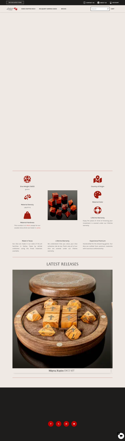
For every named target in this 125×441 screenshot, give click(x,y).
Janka (38, 228)
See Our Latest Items (15, 2)
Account (115, 2)
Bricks (63, 9)
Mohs (28, 225)
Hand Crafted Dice (28, 9)
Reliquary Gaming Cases (48, 9)
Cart (112, 9)
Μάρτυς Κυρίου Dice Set (62, 370)
